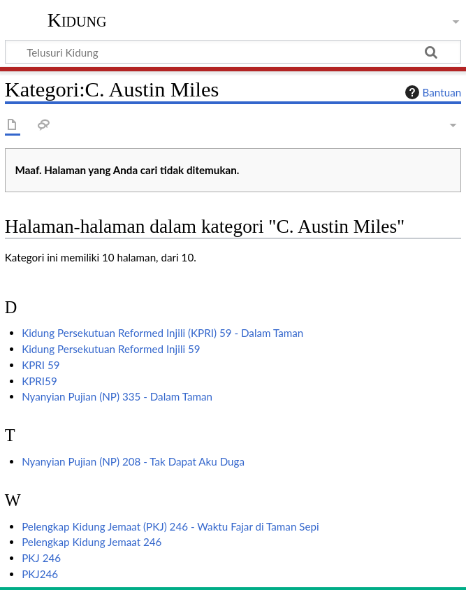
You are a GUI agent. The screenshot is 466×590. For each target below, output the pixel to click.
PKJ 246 (41, 558)
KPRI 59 (40, 365)
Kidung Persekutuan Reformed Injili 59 (111, 349)
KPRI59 (39, 381)
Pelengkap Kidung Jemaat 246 (91, 541)
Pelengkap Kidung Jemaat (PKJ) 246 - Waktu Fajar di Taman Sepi (170, 526)
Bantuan (432, 92)
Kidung (77, 20)
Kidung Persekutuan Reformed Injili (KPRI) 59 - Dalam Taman (162, 332)
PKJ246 (40, 574)
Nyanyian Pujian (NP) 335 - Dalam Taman (117, 396)
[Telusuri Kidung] (233, 52)
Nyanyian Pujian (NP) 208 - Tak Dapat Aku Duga (133, 461)
